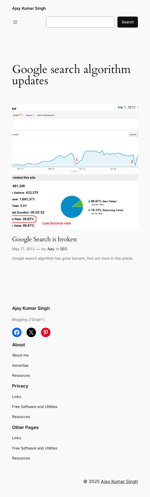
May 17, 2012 (23, 249)
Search (128, 22)
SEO (63, 249)
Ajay (51, 249)
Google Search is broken (44, 239)
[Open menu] (15, 22)
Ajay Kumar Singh (29, 8)
